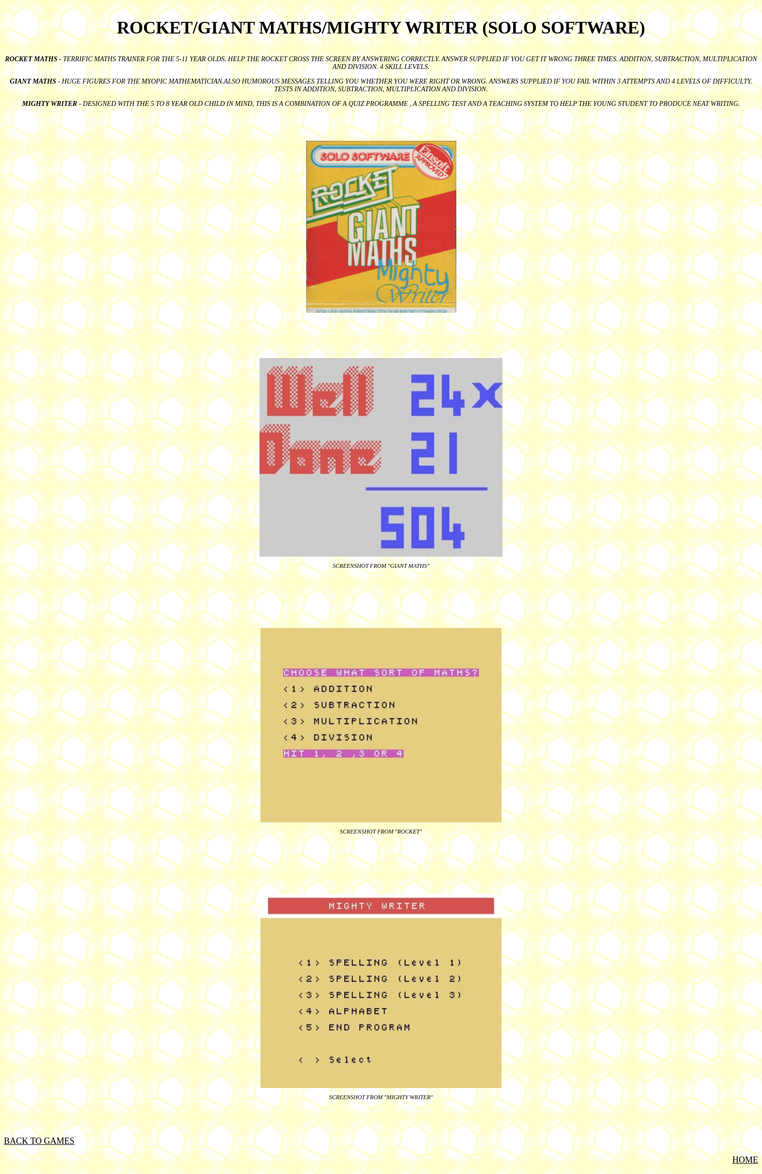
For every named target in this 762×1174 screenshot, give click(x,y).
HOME (745, 1160)
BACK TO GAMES (39, 1141)
